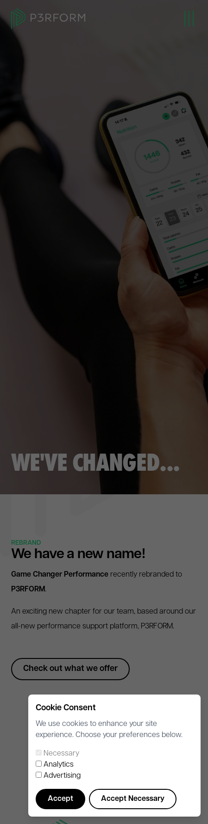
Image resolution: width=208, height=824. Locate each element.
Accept (60, 799)
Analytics (59, 765)
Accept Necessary (132, 799)
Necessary (61, 753)
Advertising (62, 776)
